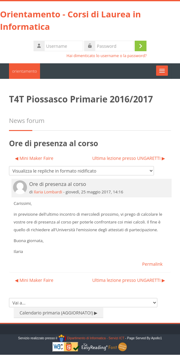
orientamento (24, 71)
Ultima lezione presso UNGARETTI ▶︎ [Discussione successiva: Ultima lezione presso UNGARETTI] (128, 158)
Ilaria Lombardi (48, 192)
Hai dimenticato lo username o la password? (106, 55)
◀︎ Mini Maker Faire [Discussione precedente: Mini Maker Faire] (34, 158)
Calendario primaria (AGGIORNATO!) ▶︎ (58, 313)
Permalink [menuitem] (152, 264)
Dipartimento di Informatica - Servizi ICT (91, 338)
